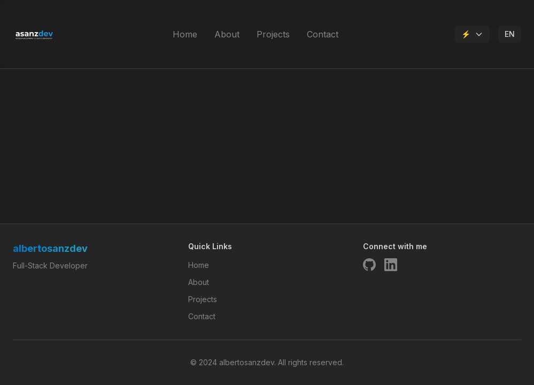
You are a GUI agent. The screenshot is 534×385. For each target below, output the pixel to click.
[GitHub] (369, 264)
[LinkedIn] (390, 264)
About (226, 34)
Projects (273, 34)
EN (510, 33)
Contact (322, 34)
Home (185, 34)
